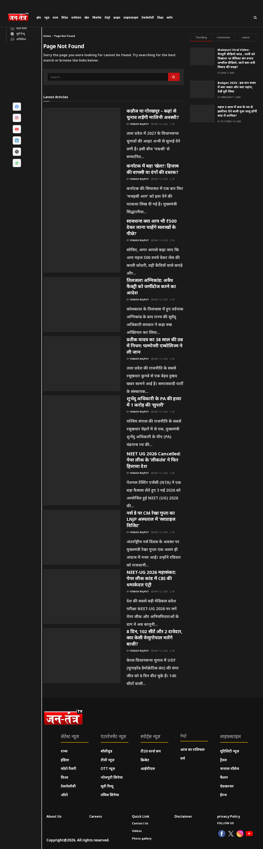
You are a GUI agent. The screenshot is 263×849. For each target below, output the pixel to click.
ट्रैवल (223, 760)
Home (47, 36)
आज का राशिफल (192, 749)
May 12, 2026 (159, 532)
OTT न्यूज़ (108, 768)
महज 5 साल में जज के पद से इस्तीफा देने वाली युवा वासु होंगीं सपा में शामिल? (237, 111)
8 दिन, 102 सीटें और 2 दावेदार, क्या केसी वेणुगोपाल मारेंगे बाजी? (154, 637)
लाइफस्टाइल (130, 17)
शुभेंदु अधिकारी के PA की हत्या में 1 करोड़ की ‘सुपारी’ (154, 401)
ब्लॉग (170, 17)
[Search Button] (255, 17)
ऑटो (64, 794)
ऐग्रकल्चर (227, 786)
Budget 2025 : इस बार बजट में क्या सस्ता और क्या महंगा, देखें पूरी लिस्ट (237, 87)
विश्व (64, 777)
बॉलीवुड (106, 751)
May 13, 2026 (159, 299)
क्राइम (116, 17)
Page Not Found (64, 36)
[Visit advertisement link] (223, 165)
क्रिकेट (145, 760)
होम (39, 17)
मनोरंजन (76, 17)
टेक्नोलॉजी (148, 17)
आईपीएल (148, 768)
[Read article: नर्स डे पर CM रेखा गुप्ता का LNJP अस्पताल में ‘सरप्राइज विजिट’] (81, 537)
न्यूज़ (46, 17)
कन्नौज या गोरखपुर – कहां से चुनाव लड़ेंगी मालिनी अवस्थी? (153, 114)
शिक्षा (160, 17)
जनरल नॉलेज (229, 768)
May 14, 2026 (159, 123)
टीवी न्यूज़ (107, 760)
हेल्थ (223, 794)
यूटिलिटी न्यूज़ (229, 751)
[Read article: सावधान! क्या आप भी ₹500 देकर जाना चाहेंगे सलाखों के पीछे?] (81, 245)
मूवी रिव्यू (107, 786)
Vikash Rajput (139, 123)
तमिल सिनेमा (110, 794)
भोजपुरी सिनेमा (112, 777)
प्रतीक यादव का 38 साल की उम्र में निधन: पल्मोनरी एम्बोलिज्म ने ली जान (155, 345)
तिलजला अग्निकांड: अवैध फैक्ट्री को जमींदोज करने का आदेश (151, 286)
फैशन (224, 777)
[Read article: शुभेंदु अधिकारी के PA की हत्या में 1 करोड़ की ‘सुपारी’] (81, 422)
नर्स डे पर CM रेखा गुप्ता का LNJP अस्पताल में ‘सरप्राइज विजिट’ (151, 519)
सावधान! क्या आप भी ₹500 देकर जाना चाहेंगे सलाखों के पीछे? (151, 227)
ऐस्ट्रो (107, 17)
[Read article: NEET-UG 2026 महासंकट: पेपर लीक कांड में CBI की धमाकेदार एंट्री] (81, 596)
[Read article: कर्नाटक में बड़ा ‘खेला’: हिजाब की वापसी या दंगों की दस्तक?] (81, 190)
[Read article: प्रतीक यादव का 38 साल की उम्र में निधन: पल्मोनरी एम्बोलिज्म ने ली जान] (81, 363)
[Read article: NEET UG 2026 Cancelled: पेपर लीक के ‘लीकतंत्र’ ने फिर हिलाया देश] (81, 477)
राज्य (55, 17)
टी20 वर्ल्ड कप (151, 751)
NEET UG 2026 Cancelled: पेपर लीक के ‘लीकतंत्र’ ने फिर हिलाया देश (154, 459)
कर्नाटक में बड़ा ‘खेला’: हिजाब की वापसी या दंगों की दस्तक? (153, 169)
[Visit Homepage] (20, 17)
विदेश (64, 17)
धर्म (182, 758)
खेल (86, 17)
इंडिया (65, 760)
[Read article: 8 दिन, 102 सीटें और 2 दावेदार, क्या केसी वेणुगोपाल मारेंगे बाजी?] (81, 655)
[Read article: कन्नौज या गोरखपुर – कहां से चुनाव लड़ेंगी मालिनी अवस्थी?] (81, 135)
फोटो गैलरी (68, 768)
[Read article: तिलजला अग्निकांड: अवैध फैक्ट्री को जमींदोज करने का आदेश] (81, 304)
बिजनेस (96, 17)
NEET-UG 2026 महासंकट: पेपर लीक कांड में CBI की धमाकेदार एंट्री (151, 578)
